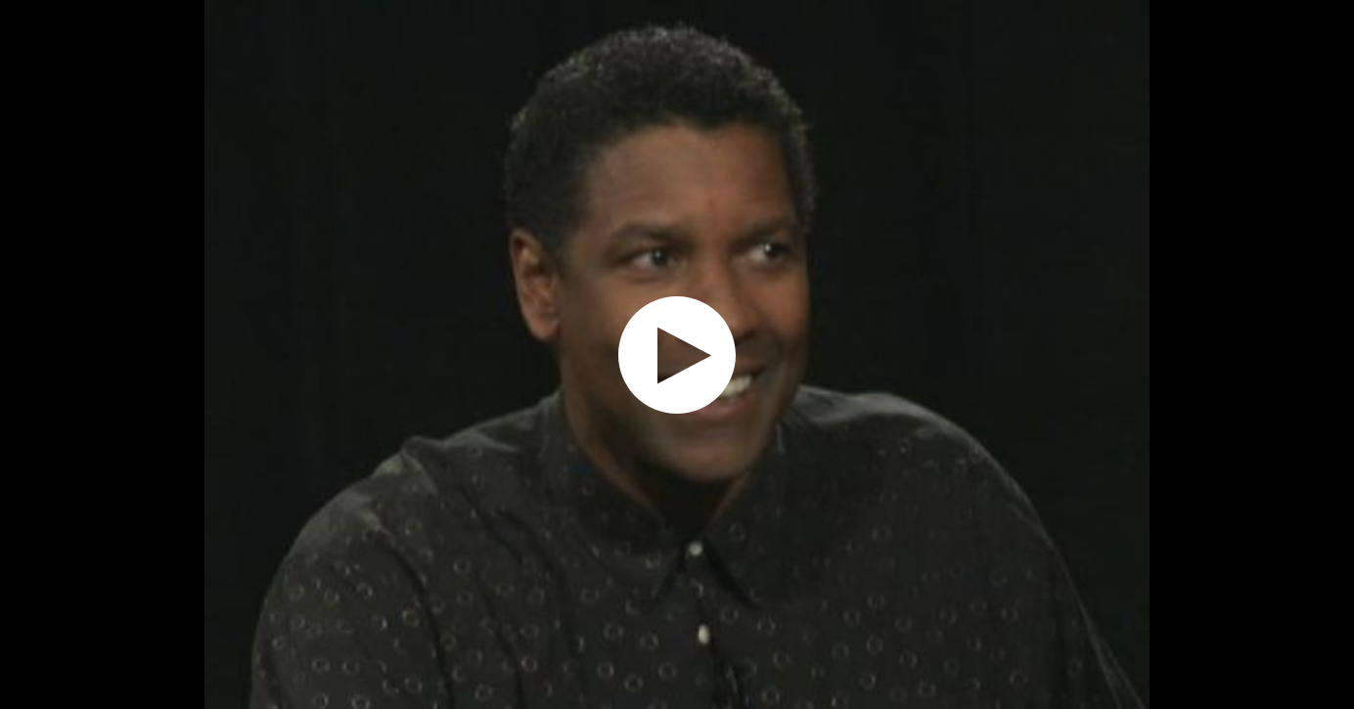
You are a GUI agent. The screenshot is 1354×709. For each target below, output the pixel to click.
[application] (677, 354)
